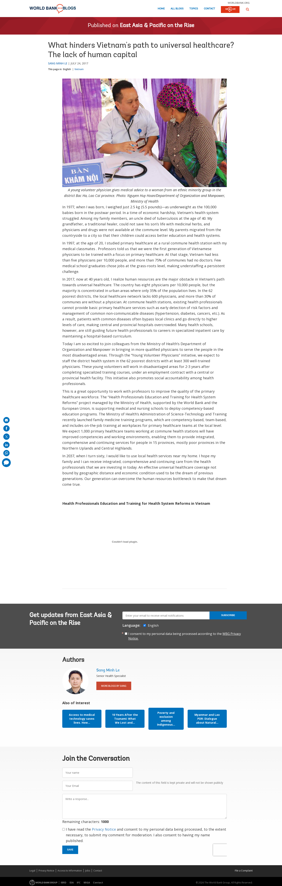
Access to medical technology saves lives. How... (82, 718)
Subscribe (228, 615)
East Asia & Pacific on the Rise (157, 25)
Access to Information (70, 870)
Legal (32, 870)
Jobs (87, 870)
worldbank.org (239, 3)
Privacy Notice (104, 829)
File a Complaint (244, 870)
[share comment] (6, 462)
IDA (72, 882)
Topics (193, 8)
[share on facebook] (6, 428)
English (67, 69)
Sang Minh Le (57, 63)
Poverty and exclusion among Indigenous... (166, 718)
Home (161, 8)
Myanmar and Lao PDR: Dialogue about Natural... (207, 718)
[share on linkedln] (6, 445)
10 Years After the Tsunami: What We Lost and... (125, 718)
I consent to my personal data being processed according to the (184, 636)
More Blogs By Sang (113, 686)
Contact (209, 8)
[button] (247, 9)
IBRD (63, 882)
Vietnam (79, 69)
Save (70, 849)
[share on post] (6, 436)
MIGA (87, 882)
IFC (78, 882)
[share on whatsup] (6, 453)
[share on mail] (6, 420)
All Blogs (177, 8)
